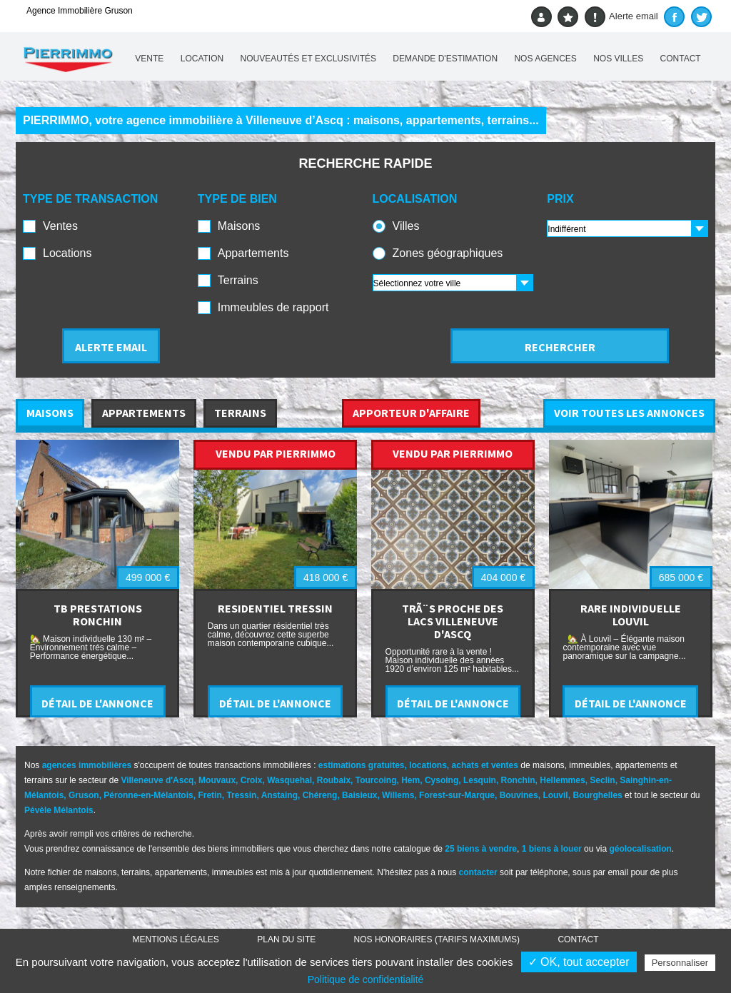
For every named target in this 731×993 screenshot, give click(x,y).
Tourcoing (376, 780)
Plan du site (286, 939)
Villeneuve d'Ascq (157, 780)
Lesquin (479, 780)
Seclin (602, 780)
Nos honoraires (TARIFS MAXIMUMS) (437, 939)
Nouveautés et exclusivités (309, 59)
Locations (67, 253)
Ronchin (518, 780)
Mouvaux (217, 780)
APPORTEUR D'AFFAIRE (411, 412)
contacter (478, 872)
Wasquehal (289, 780)
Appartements (253, 253)
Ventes (60, 226)
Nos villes (618, 59)
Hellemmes (562, 780)
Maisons (239, 226)
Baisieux (359, 795)
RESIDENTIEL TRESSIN (275, 608)
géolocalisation (640, 849)
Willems (398, 795)
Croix (252, 780)
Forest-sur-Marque (457, 795)
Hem (410, 780)
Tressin (241, 795)
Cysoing (441, 780)
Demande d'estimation (445, 59)
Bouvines (519, 795)
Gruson (84, 795)
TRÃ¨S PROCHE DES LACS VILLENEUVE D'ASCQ (452, 621)
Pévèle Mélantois (59, 810)
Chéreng (320, 795)
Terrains (238, 280)
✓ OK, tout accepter (579, 962)
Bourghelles (597, 795)
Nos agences (545, 59)
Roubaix (334, 780)
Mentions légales (176, 939)
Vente (149, 59)
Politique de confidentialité (366, 979)
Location (202, 59)
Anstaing (279, 795)
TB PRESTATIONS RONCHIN (98, 614)
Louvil (555, 795)
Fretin (209, 795)
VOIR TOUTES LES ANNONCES (629, 412)
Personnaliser (680, 962)
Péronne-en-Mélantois (148, 795)
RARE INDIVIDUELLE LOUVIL (630, 614)
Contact (680, 59)
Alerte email (621, 16)
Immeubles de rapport (273, 307)
